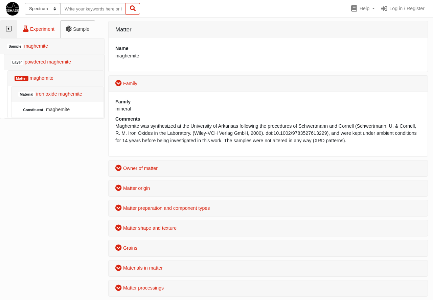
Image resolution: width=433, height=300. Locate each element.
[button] (362, 8)
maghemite (46, 109)
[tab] (8, 29)
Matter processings (139, 288)
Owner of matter (136, 168)
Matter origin (132, 188)
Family (126, 83)
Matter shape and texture (146, 228)
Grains (126, 248)
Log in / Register (402, 8)
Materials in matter (139, 268)
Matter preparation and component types (162, 208)
